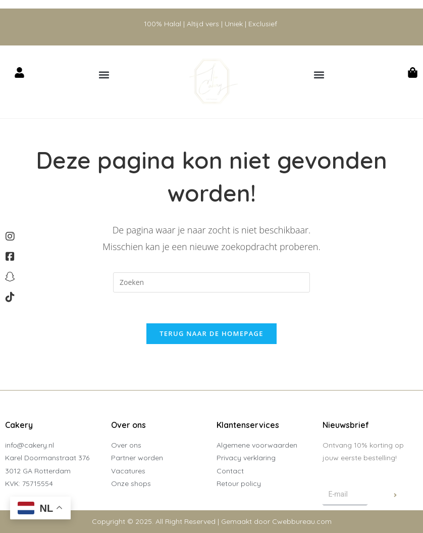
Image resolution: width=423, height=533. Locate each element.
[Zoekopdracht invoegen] (211, 282)
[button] (104, 74)
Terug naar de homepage (211, 333)
